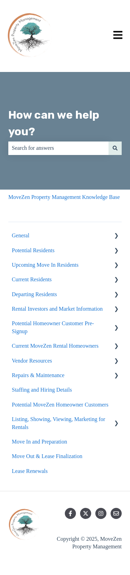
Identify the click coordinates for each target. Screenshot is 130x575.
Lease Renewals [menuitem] (30, 471)
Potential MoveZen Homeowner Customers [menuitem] (60, 405)
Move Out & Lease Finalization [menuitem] (47, 456)
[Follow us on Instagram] (100, 513)
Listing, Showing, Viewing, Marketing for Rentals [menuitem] (58, 423)
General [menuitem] (20, 235)
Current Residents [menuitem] (32, 279)
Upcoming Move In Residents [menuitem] (45, 265)
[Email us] (116, 513)
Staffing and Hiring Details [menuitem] (42, 390)
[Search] (115, 148)
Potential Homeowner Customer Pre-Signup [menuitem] (53, 327)
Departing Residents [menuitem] (34, 294)
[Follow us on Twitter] (85, 513)
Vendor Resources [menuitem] (32, 361)
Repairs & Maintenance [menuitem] (38, 375)
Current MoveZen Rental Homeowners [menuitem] (55, 346)
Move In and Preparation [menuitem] (39, 442)
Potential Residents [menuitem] (33, 250)
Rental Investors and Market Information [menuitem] (57, 309)
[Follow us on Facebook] (70, 513)
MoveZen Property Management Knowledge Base (64, 197)
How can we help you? (53, 123)
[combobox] (58, 148)
